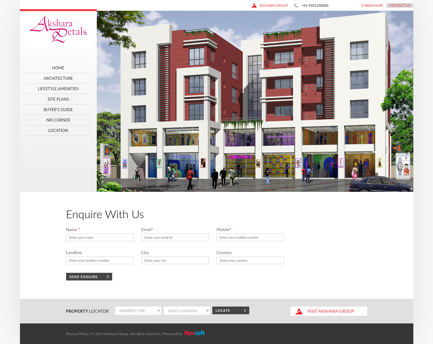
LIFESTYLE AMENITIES (58, 88)
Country (224, 252)
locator (87, 311)
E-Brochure (372, 5)
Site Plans (58, 99)
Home (58, 67)
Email (147, 229)
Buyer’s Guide (58, 109)
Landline (74, 252)
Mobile (224, 229)
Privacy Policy (77, 333)
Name (73, 229)
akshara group (269, 5)
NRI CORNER (58, 120)
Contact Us (399, 5)
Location (58, 130)
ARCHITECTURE (58, 78)
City (145, 252)
